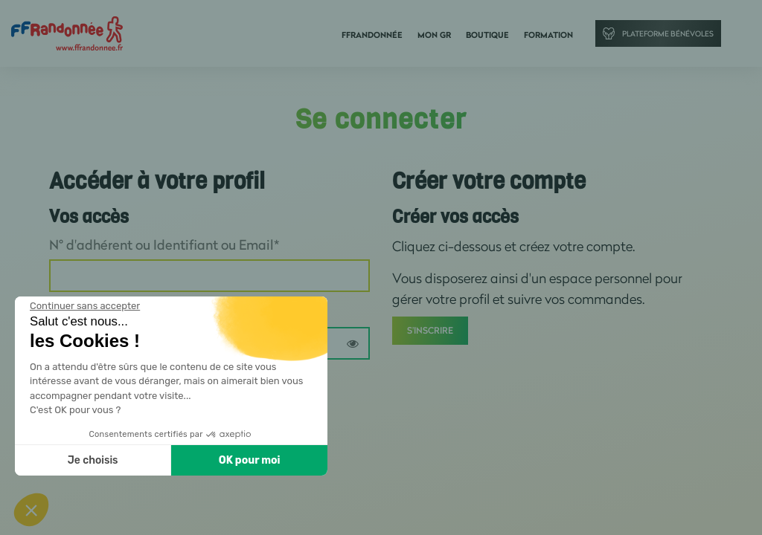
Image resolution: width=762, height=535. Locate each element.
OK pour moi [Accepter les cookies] (250, 460)
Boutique (487, 35)
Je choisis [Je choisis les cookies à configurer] (93, 460)
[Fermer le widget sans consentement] (84, 306)
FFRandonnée (372, 35)
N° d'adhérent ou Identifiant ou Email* (164, 244)
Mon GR (434, 35)
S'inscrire (430, 330)
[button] (31, 510)
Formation (548, 35)
